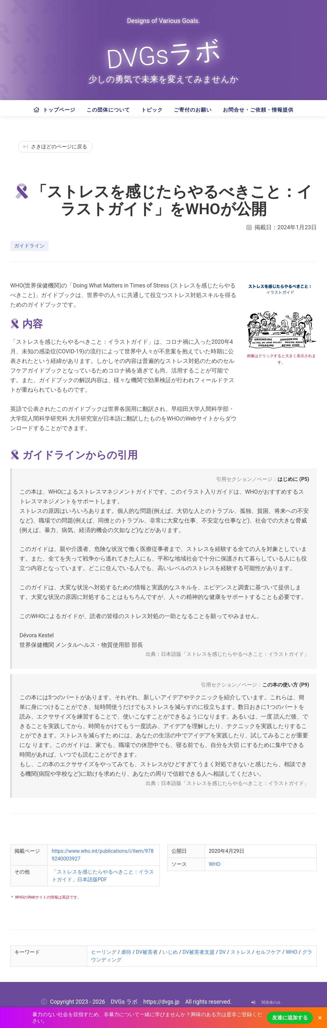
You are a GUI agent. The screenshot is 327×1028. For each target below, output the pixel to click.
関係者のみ (264, 1002)
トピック (152, 110)
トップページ (54, 110)
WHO (215, 864)
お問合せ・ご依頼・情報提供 (258, 110)
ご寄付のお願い (193, 110)
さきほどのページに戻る (55, 147)
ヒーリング (104, 952)
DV (222, 952)
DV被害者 (147, 952)
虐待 (126, 952)
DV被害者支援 (198, 952)
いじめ (170, 952)
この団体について (108, 110)
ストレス (241, 952)
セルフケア (268, 952)
